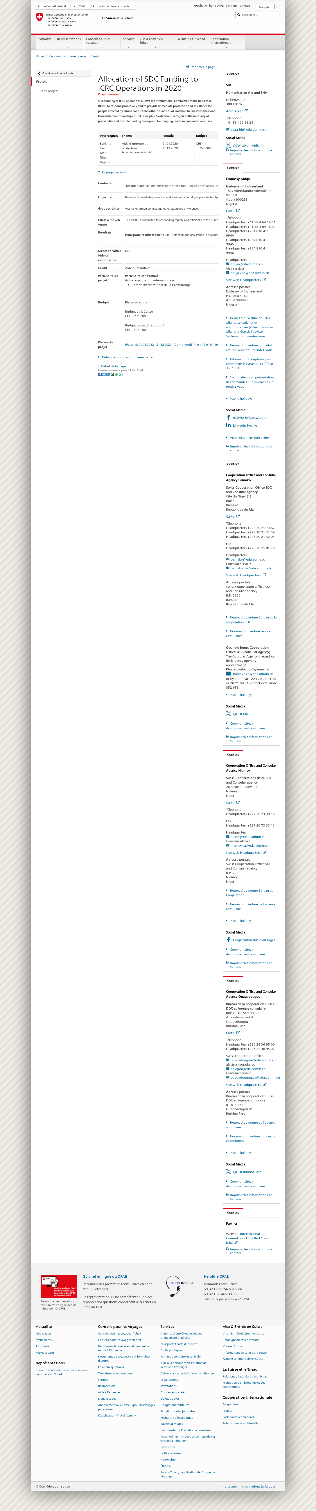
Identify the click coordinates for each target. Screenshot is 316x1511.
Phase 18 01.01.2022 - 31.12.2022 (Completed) (158, 344)
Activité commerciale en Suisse (243, 1359)
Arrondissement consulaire (249, 437)
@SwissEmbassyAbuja (249, 417)
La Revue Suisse (170, 1453)
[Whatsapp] (117, 374)
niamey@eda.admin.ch (248, 837)
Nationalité (168, 1459)
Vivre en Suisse (232, 1346)
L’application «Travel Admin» (117, 1415)
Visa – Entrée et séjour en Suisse (243, 1333)
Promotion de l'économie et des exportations (244, 1385)
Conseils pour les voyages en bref (119, 1340)
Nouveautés (43, 1333)
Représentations (68, 43)
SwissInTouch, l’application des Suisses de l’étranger (187, 1474)
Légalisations (169, 1379)
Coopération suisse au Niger (254, 940)
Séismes (103, 1379)
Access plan (237, 111)
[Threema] (113, 374)
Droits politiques (171, 1350)
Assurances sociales (172, 1392)
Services (129, 43)
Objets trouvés (169, 1398)
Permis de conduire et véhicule (180, 1356)
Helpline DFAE (216, 1276)
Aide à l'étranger (109, 1392)
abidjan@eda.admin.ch (248, 1069)
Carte (233, 211)
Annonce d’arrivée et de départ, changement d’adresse (181, 1335)
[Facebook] (100, 374)
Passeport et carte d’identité (178, 1344)
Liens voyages (107, 1398)
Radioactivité (106, 1386)
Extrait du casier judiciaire (177, 1411)
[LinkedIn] (108, 374)
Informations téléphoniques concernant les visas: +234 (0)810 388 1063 (249, 363)
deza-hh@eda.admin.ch (249, 129)
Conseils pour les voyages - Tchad (119, 1333)
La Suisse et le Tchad (191, 43)
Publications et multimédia (241, 1423)
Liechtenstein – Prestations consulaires (185, 1430)
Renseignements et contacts (241, 1340)
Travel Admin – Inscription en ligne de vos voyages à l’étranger (187, 1438)
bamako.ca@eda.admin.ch (251, 568)
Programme (230, 1404)
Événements (44, 1340)
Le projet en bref (113, 172)
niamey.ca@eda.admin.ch (250, 845)
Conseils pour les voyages (102, 43)
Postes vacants (45, 1352)
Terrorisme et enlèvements (115, 1373)
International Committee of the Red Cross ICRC (247, 1238)
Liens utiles (167, 1447)
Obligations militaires (174, 1405)
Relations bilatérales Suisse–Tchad (245, 1376)
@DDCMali (241, 714)
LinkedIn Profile (245, 425)
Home (40, 56)
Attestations (168, 1386)
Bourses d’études (171, 1424)
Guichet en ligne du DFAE (105, 1276)
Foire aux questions (111, 1367)
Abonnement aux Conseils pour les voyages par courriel (126, 1407)
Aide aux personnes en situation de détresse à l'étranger (183, 1365)
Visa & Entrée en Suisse (155, 43)
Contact (231, 74)
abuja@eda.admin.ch (247, 264)
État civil (166, 1466)
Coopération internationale (226, 43)
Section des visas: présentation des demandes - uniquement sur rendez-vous (250, 382)
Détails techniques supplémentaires (127, 357)
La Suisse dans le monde (113, 6)
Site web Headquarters (246, 280)
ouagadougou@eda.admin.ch (253, 1060)
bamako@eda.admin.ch (249, 559)
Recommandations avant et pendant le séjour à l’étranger (123, 1348)
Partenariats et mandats (238, 1417)
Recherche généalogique (176, 1417)
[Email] (120, 374)
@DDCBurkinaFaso (247, 1172)
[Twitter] (104, 374)
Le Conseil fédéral (54, 6)
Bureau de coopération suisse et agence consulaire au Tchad (62, 1372)
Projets (227, 1410)
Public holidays (241, 398)
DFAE (81, 6)
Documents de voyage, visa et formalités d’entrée (124, 1359)
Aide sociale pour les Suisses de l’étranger (187, 1373)
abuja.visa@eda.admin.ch (250, 273)
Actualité (45, 43)
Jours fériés (43, 1346)
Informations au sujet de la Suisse (245, 1352)
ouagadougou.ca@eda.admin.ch (255, 1077)
